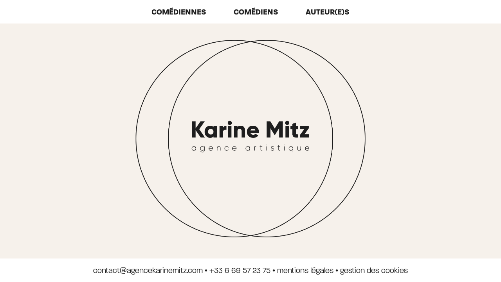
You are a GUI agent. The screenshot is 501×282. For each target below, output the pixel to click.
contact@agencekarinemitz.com (148, 270)
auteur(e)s (328, 12)
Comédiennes (178, 12)
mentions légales (305, 270)
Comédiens (256, 12)
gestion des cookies (374, 270)
